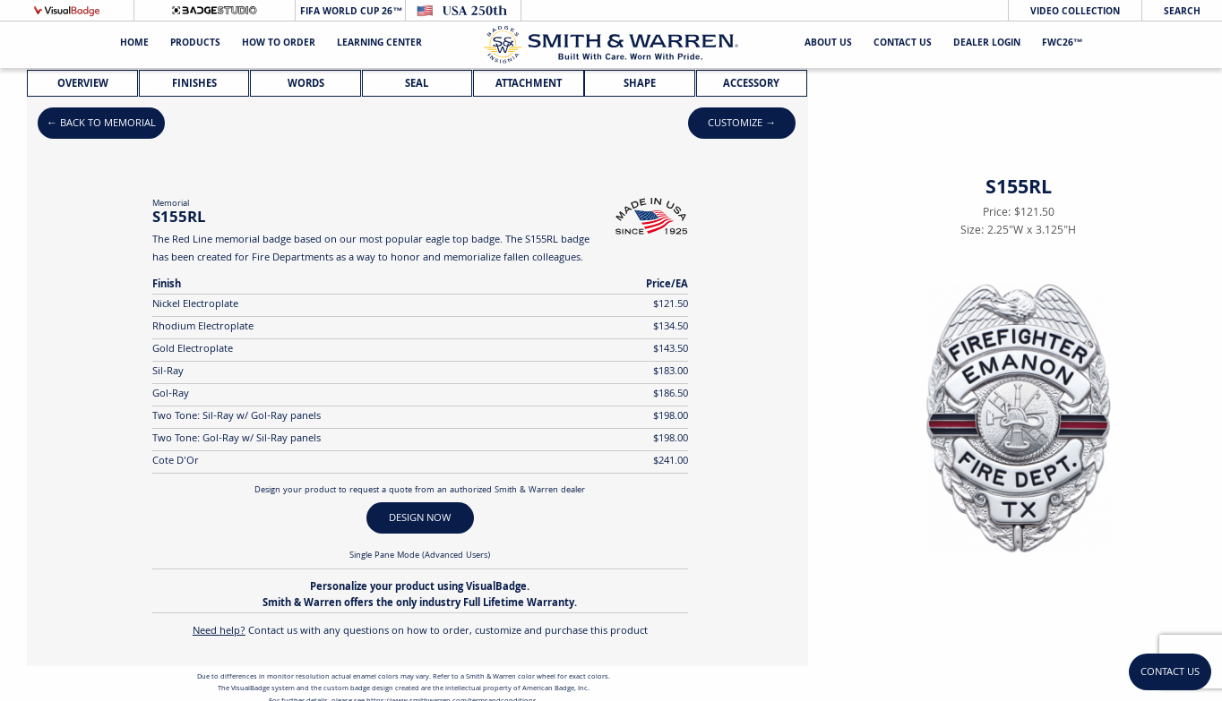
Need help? (219, 631)
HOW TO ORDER (278, 44)
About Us (828, 44)
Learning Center (379, 44)
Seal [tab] (416, 84)
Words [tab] (306, 84)
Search (1182, 12)
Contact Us (902, 44)
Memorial (170, 204)
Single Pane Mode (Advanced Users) (419, 556)
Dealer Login (986, 44)
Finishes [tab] (194, 84)
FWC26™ (1062, 44)
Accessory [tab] (751, 84)
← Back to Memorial (101, 124)
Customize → (742, 124)
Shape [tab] (640, 84)
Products (195, 44)
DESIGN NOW (420, 518)
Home (134, 44)
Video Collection (1075, 12)
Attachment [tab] (528, 84)
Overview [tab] (82, 84)
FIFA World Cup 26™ (349, 12)
